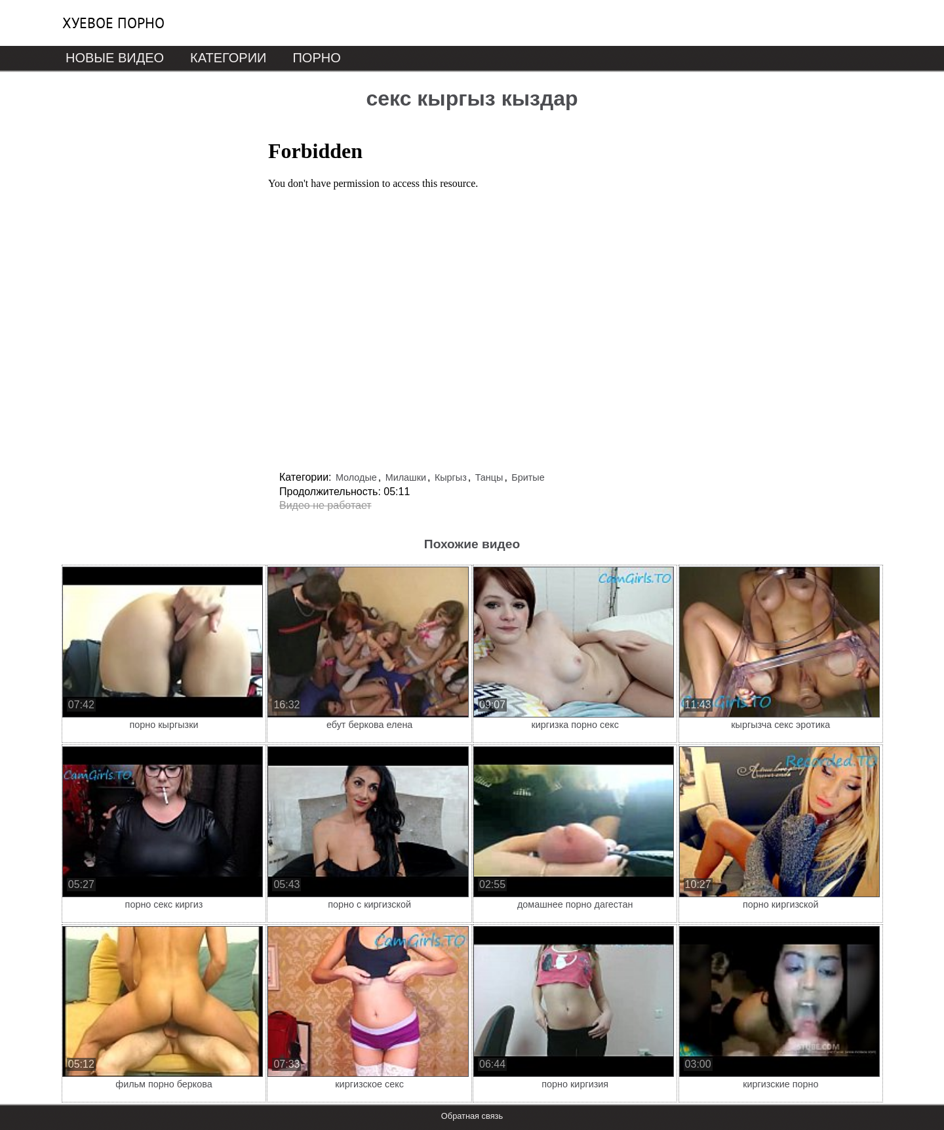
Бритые (527, 477)
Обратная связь (472, 1116)
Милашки (405, 477)
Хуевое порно (113, 23)
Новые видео (115, 57)
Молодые (356, 477)
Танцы (489, 477)
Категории (228, 57)
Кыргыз (451, 477)
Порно (316, 57)
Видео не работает (325, 505)
